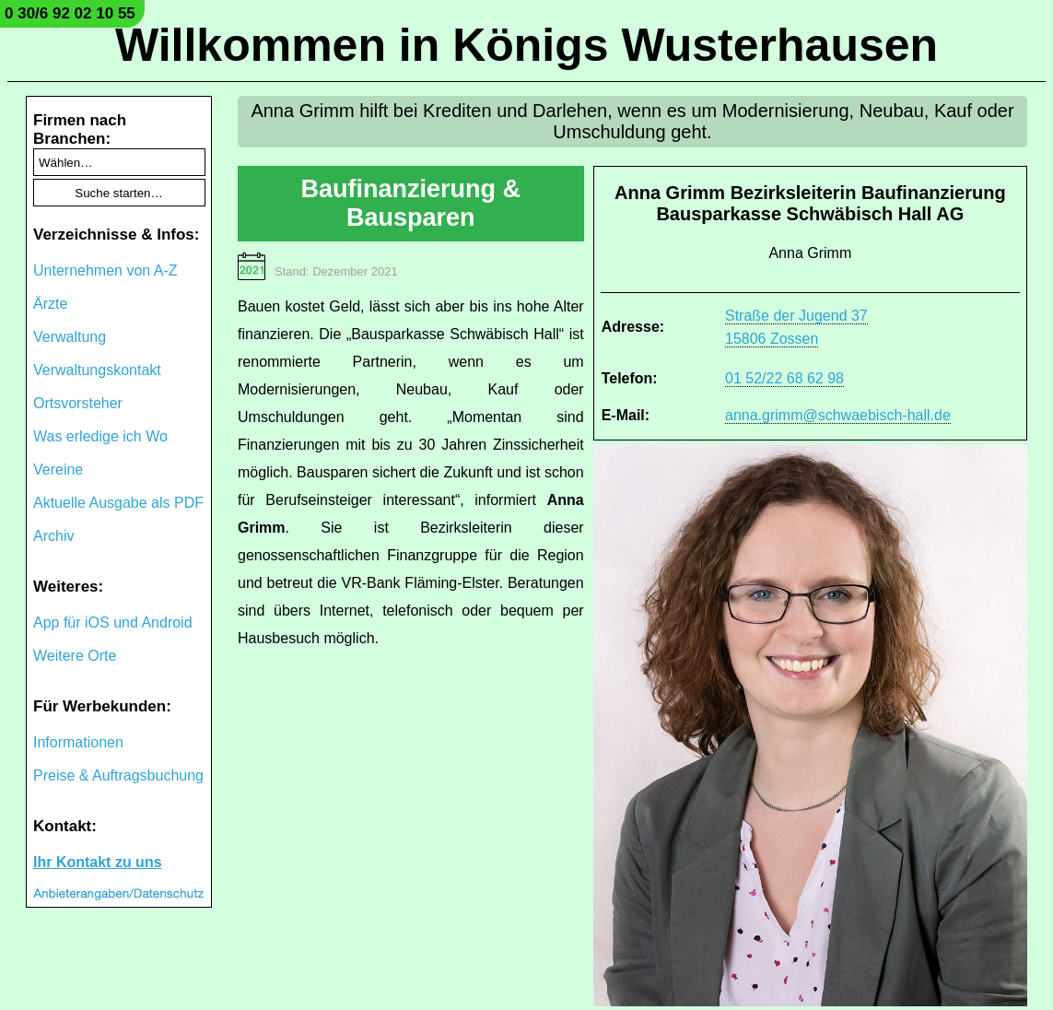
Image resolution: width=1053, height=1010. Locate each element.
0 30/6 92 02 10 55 (70, 13)
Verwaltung (69, 337)
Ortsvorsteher (78, 403)
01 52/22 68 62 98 (784, 378)
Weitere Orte (74, 656)
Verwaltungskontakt (97, 370)
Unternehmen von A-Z (105, 270)
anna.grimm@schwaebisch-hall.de (838, 415)
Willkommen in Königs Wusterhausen (526, 45)
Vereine (58, 469)
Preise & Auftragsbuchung (118, 775)
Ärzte (50, 303)
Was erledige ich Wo (100, 436)
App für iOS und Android (113, 622)
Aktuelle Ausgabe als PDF (118, 503)
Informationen (78, 742)
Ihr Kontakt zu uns (97, 862)
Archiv (53, 536)
